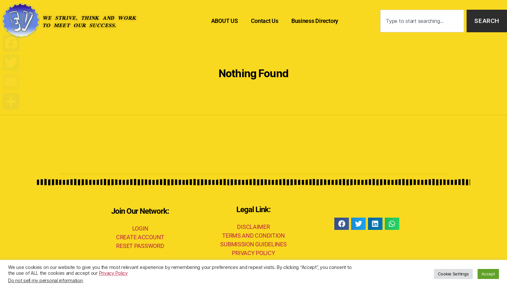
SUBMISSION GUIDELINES (253, 244)
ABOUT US (224, 20)
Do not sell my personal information (45, 280)
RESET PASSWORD (140, 245)
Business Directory (314, 20)
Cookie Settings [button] (453, 273)
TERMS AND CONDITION (253, 235)
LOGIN (140, 228)
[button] (341, 224)
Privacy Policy (113, 273)
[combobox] (422, 21)
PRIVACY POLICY (253, 253)
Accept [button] (488, 273)
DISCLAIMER (253, 226)
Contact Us (264, 20)
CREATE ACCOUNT (140, 237)
